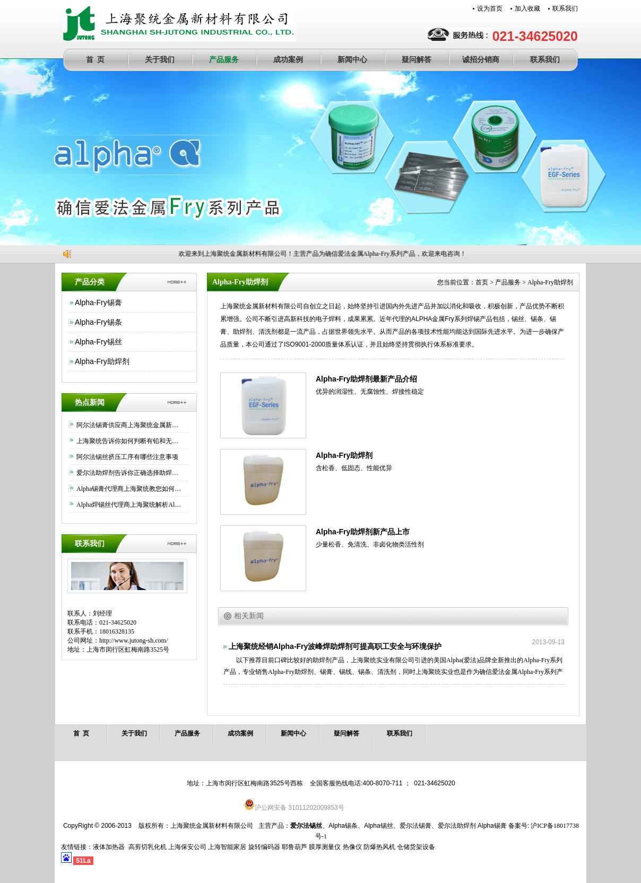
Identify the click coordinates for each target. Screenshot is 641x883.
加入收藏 (527, 8)
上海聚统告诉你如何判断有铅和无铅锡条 (129, 441)
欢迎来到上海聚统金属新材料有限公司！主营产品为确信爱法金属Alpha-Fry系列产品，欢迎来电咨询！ (323, 253)
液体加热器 (109, 847)
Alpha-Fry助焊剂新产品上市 (363, 531)
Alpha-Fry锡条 (98, 322)
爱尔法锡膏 (415, 825)
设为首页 (490, 8)
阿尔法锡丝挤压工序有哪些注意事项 (127, 457)
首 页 (95, 60)
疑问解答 (416, 60)
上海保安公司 (187, 847)
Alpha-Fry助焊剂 (102, 361)
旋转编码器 (264, 847)
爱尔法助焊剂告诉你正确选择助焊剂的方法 (129, 473)
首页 (481, 282)
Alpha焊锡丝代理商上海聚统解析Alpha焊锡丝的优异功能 (129, 504)
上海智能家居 (227, 847)
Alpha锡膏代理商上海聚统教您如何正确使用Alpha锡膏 (129, 488)
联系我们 (565, 8)
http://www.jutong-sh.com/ (133, 640)
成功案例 (288, 60)
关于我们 (160, 60)
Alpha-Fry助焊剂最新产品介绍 (366, 379)
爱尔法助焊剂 (457, 825)
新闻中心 (352, 60)
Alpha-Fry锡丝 (98, 341)
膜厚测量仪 (325, 847)
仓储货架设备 (416, 847)
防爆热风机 (379, 847)
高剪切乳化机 (147, 847)
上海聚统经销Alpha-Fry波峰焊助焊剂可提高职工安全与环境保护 (335, 646)
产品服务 (224, 60)
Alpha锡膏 (492, 825)
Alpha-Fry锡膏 (98, 302)
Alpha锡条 (343, 825)
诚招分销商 (480, 60)
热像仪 (352, 847)
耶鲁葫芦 (294, 847)
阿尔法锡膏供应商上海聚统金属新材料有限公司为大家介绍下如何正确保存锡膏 (129, 425)
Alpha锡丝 (378, 825)
